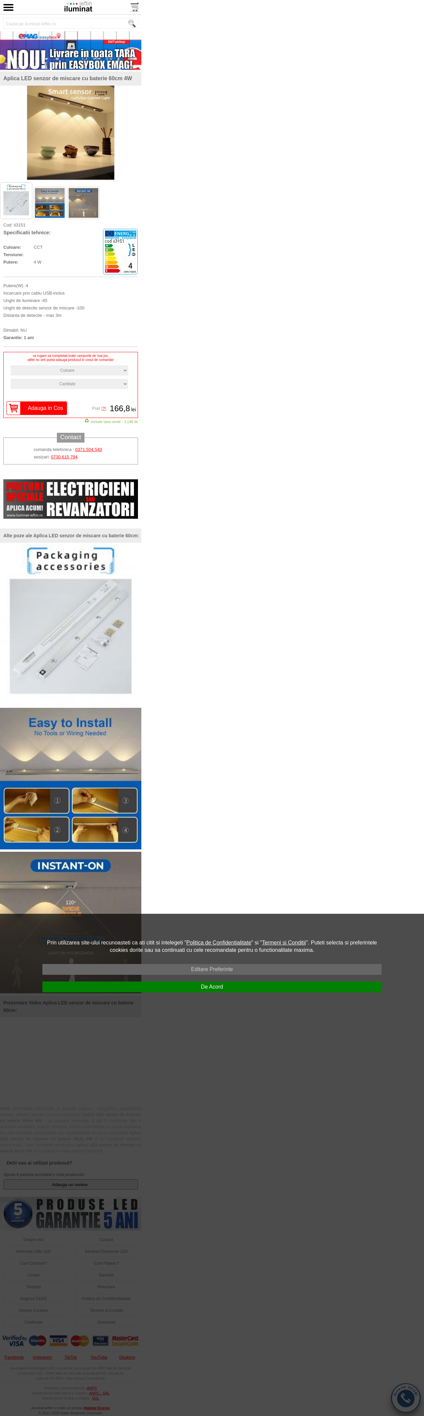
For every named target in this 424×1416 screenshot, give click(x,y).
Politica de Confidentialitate (218, 942)
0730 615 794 (64, 457)
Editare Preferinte (212, 969)
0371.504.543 (88, 449)
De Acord (212, 987)
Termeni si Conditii (284, 942)
